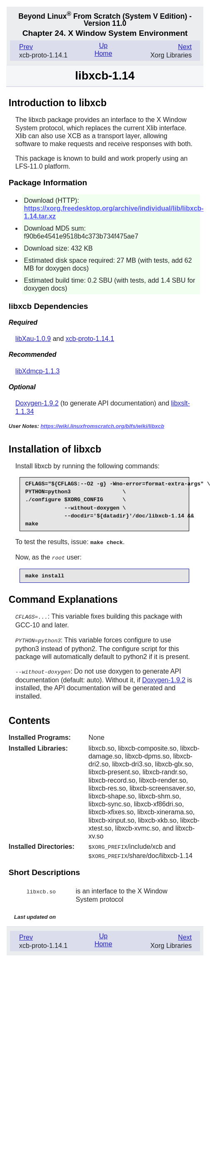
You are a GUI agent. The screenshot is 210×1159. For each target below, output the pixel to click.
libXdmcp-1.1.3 (37, 371)
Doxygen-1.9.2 (37, 403)
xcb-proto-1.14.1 (90, 338)
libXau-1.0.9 (33, 338)
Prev (26, 46)
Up (103, 45)
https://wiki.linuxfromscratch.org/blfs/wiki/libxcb (102, 426)
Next (185, 46)
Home (103, 53)
